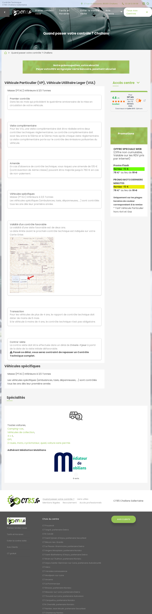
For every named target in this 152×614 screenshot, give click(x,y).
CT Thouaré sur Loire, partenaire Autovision (63, 588)
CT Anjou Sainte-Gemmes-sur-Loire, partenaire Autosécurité (71, 555)
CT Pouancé (48, 518)
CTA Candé (47, 526)
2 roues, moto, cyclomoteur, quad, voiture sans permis (38, 443)
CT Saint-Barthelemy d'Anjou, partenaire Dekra (64, 547)
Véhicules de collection (20, 432)
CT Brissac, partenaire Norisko (56, 580)
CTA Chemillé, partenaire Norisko (58, 597)
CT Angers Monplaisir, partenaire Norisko (62, 543)
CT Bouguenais (49, 609)
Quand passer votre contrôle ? (58, 491)
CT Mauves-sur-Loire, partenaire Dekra (61, 584)
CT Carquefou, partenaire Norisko (58, 592)
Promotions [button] (126, 133)
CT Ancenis (47, 572)
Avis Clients (110, 12)
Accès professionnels (91, 495)
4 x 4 (10, 436)
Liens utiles (82, 491)
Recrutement (70, 495)
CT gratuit (11, 546)
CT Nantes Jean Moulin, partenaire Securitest (64, 601)
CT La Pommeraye (51, 576)
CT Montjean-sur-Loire (53, 568)
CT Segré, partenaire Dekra (55, 522)
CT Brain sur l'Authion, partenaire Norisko (61, 551)
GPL (9, 439)
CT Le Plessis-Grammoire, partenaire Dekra (63, 538)
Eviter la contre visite (89, 12)
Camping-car (15, 428)
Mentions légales (51, 495)
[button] (126, 83)
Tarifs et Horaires (64, 12)
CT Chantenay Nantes (52, 605)
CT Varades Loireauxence (54, 563)
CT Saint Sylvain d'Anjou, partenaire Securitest (64, 530)
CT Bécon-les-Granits (52, 534)
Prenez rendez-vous (44, 12)
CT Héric (46, 559)
